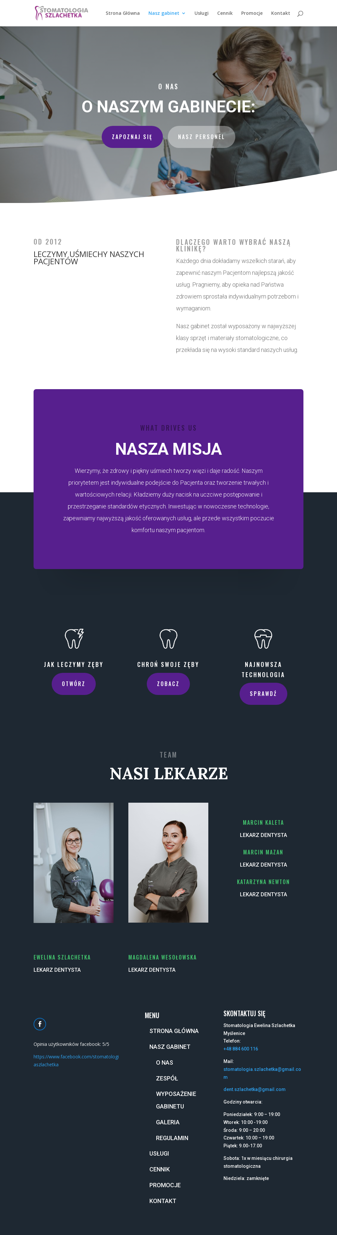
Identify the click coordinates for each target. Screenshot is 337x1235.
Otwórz (74, 684)
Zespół (167, 1078)
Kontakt (280, 13)
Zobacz (168, 684)
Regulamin (172, 1137)
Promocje (252, 13)
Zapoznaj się (132, 137)
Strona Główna (123, 13)
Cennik (225, 13)
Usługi (201, 13)
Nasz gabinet (163, 13)
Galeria (168, 1122)
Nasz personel (201, 137)
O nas (164, 1062)
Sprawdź (263, 694)
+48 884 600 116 (240, 1048)
